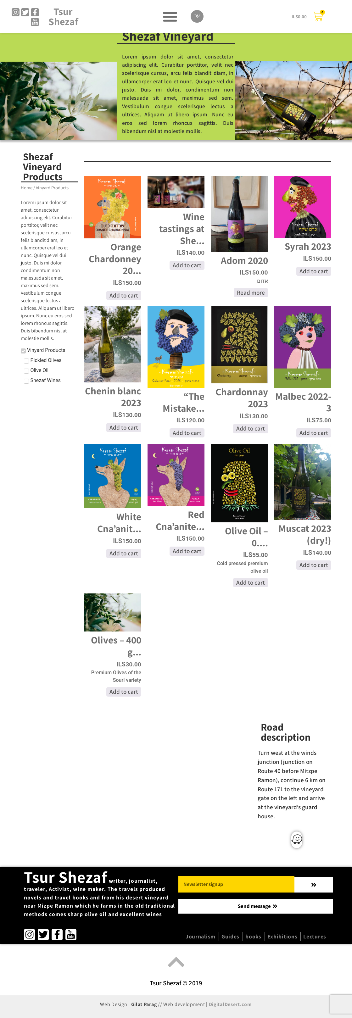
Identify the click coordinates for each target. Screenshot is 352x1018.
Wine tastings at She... (181, 228)
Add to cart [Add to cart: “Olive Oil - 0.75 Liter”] (250, 582)
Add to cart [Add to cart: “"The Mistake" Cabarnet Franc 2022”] (187, 433)
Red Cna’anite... (180, 520)
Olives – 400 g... (116, 645)
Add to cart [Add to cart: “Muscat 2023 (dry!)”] (313, 565)
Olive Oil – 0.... (246, 536)
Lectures (314, 936)
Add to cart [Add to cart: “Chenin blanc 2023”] (123, 427)
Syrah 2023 (308, 246)
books (253, 936)
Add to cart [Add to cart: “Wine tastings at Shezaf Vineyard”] (187, 265)
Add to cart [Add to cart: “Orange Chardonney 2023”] (123, 295)
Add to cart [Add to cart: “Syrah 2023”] (313, 271)
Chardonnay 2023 (241, 397)
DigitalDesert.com (230, 1004)
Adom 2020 (244, 260)
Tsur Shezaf (63, 16)
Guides (230, 936)
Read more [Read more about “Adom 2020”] (251, 292)
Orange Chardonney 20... (115, 258)
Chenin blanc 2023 (113, 396)
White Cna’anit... (119, 522)
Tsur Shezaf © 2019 (176, 983)
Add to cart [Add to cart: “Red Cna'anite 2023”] (187, 551)
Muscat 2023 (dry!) (304, 534)
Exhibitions (282, 936)
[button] (170, 16)
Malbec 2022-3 (303, 402)
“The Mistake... (183, 402)
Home (26, 188)
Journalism (200, 936)
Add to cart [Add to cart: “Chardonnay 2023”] (250, 428)
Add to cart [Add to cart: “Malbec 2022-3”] (313, 433)
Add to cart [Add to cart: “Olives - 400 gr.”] (123, 691)
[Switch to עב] (197, 16)
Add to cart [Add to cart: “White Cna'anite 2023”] (123, 553)
